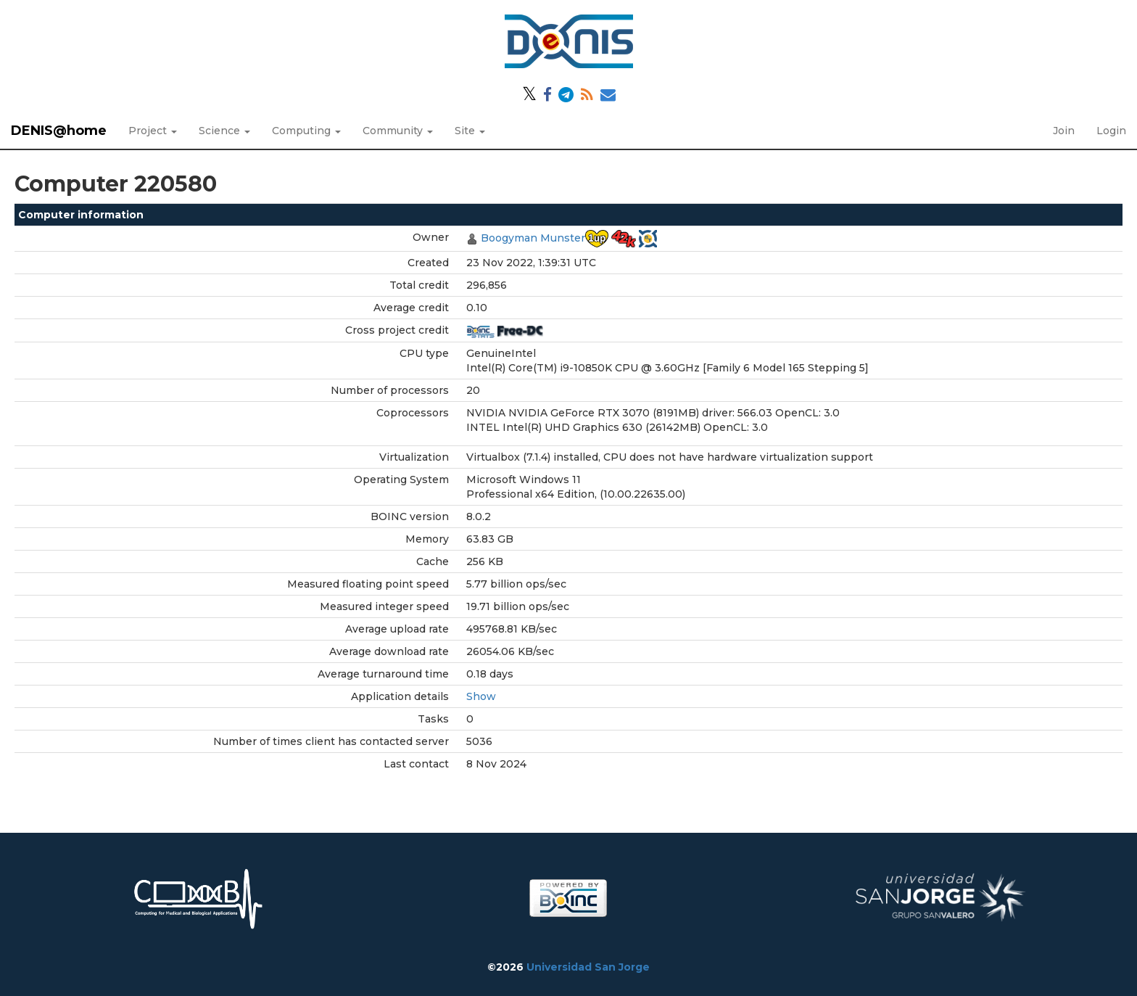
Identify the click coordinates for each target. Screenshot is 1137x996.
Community (398, 130)
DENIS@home (59, 131)
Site (470, 130)
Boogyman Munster (533, 237)
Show (481, 696)
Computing (306, 130)
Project (152, 130)
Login (1111, 130)
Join (1064, 130)
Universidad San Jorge (588, 967)
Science (224, 130)
